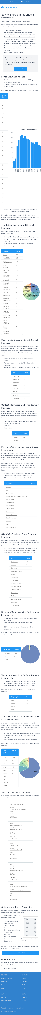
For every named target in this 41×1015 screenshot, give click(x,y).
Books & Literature (6, 307)
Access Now (21, 69)
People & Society (6, 271)
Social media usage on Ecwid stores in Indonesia (19, 35)
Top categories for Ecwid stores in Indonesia (18, 32)
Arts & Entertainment (7, 261)
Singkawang (15, 577)
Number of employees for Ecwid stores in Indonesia (20, 43)
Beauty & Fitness (6, 283)
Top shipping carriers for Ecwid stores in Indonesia (20, 46)
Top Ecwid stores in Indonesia (13, 52)
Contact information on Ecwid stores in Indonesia (19, 37)
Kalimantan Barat (11, 515)
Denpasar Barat (16, 599)
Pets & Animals (5, 327)
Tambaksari (15, 605)
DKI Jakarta (10, 505)
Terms (24, 1000)
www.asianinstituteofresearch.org (20, 891)
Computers (6, 295)
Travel (5, 255)
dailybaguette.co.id (16, 829)
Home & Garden (6, 266)
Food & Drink (7, 258)
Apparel (6, 280)
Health (5, 303)
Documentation (6, 1000)
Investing (4, 981)
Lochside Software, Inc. (8, 1011)
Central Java (10, 512)
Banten (8, 521)
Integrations (5, 985)
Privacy (24, 997)
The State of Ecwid (10, 968)
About (24, 978)
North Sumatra (11, 527)
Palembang (14, 593)
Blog (23, 988)
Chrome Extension (26, 2)
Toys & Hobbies (6, 312)
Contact (24, 981)
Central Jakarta (16, 583)
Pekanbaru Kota (16, 571)
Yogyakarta (14, 580)
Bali (7, 490)
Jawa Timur (10, 502)
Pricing (3, 997)
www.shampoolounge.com (18, 809)
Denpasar (14, 568)
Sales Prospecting (7, 978)
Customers (25, 985)
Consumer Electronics (6, 299)
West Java (9, 493)
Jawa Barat (9, 509)
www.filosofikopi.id (16, 850)
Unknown (14, 562)
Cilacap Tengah (16, 586)
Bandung (14, 602)
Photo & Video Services (6, 322)
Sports (5, 292)
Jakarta (8, 487)
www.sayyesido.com (16, 870)
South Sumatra (11, 518)
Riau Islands (10, 499)
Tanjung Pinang (16, 590)
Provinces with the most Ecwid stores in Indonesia (20, 39)
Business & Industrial (6, 276)
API (2, 988)
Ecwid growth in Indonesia (12, 30)
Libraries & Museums (6, 316)
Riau (7, 524)
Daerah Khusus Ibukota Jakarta (16, 496)
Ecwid (15, 21)
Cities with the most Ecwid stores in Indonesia (18, 41)
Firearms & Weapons (6, 332)
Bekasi (13, 574)
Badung (13, 596)
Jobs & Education (6, 288)
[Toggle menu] (38, 7)
